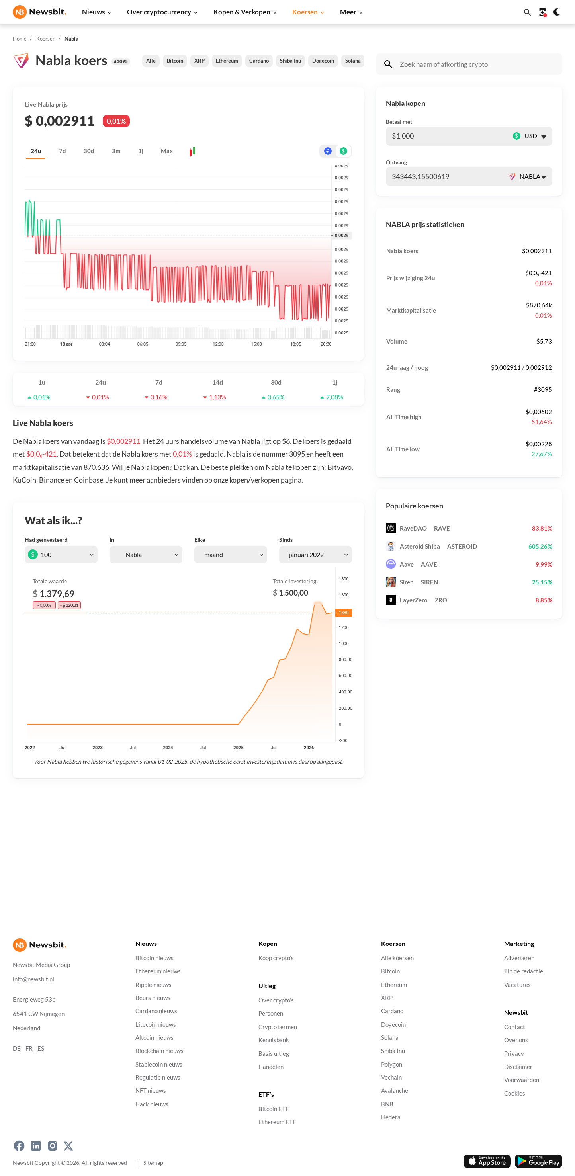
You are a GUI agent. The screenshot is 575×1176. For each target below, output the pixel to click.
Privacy (514, 1053)
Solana (353, 60)
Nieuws (93, 12)
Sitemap (153, 1162)
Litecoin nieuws (155, 1024)
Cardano (259, 60)
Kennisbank (273, 1040)
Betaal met (399, 121)
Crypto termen (277, 1026)
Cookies (514, 1093)
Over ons (516, 1040)
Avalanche (394, 1090)
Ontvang (396, 162)
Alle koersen (397, 958)
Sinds (286, 539)
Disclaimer (518, 1066)
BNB (387, 1103)
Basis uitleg (273, 1053)
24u (36, 150)
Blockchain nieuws (159, 1050)
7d (62, 150)
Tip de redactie (523, 971)
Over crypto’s (276, 1000)
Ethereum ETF (277, 1122)
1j (140, 150)
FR (29, 1048)
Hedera (391, 1117)
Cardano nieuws (156, 1011)
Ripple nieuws (153, 984)
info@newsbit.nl (33, 978)
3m (116, 150)
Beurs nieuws (152, 997)
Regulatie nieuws (157, 1077)
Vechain (391, 1077)
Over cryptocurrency (159, 12)
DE (17, 1048)
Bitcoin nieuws (154, 958)
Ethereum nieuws (158, 971)
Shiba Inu (290, 60)
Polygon (391, 1064)
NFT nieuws (150, 1090)
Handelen (271, 1066)
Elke (199, 539)
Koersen (305, 12)
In (112, 539)
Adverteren (519, 958)
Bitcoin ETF (273, 1109)
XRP (199, 60)
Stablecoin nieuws (158, 1064)
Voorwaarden (521, 1079)
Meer (348, 12)
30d (89, 150)
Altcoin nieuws (154, 1037)
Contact (514, 1026)
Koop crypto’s (276, 958)
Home (20, 38)
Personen (270, 1013)
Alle (151, 60)
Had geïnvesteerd (46, 539)
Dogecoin (323, 60)
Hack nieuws (151, 1103)
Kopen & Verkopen (241, 12)
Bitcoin (175, 60)
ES (40, 1048)
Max (167, 150)
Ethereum (227, 60)
